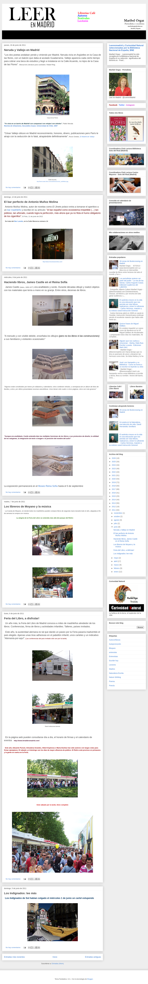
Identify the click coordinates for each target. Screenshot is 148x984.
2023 (114, 469)
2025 (114, 462)
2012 (114, 507)
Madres (112, 669)
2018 (114, 486)
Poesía (112, 686)
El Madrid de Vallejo (87, 137)
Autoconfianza (114, 640)
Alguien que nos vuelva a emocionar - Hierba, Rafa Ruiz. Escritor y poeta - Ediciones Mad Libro (132, 344)
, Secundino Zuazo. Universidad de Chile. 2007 (31, 126)
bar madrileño (14, 210)
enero (116, 572)
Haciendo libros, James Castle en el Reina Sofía (35, 282)
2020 (114, 479)
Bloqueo (112, 648)
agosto (117, 520)
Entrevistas (113, 656)
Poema (112, 681)
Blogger (90, 979)
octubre (117, 516)
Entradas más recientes (14, 957)
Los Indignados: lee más (20, 893)
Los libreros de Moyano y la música (27, 506)
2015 (114, 496)
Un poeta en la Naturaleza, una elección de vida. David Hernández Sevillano (130, 424)
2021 (114, 475)
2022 (114, 472)
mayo (116, 558)
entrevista (113, 652)
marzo (116, 565)
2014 (114, 500)
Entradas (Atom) (58, 963)
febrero (117, 568)
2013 (114, 503)
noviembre (118, 513)
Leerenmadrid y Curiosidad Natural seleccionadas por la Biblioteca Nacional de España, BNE (126, 47)
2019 (114, 482)
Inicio (55, 957)
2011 (114, 510)
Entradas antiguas (93, 957)
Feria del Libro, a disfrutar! (21, 618)
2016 (114, 493)
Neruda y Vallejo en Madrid (21, 50)
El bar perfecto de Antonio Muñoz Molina (31, 201)
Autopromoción (115, 644)
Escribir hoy (113, 661)
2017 (114, 489)
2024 (114, 465)
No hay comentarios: (13, 187)
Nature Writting (115, 677)
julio (116, 523)
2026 (114, 458)
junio (116, 527)
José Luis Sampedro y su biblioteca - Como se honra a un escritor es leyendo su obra (131, 364)
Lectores (112, 665)
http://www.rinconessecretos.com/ (52, 261)
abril (116, 561)
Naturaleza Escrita (116, 673)
